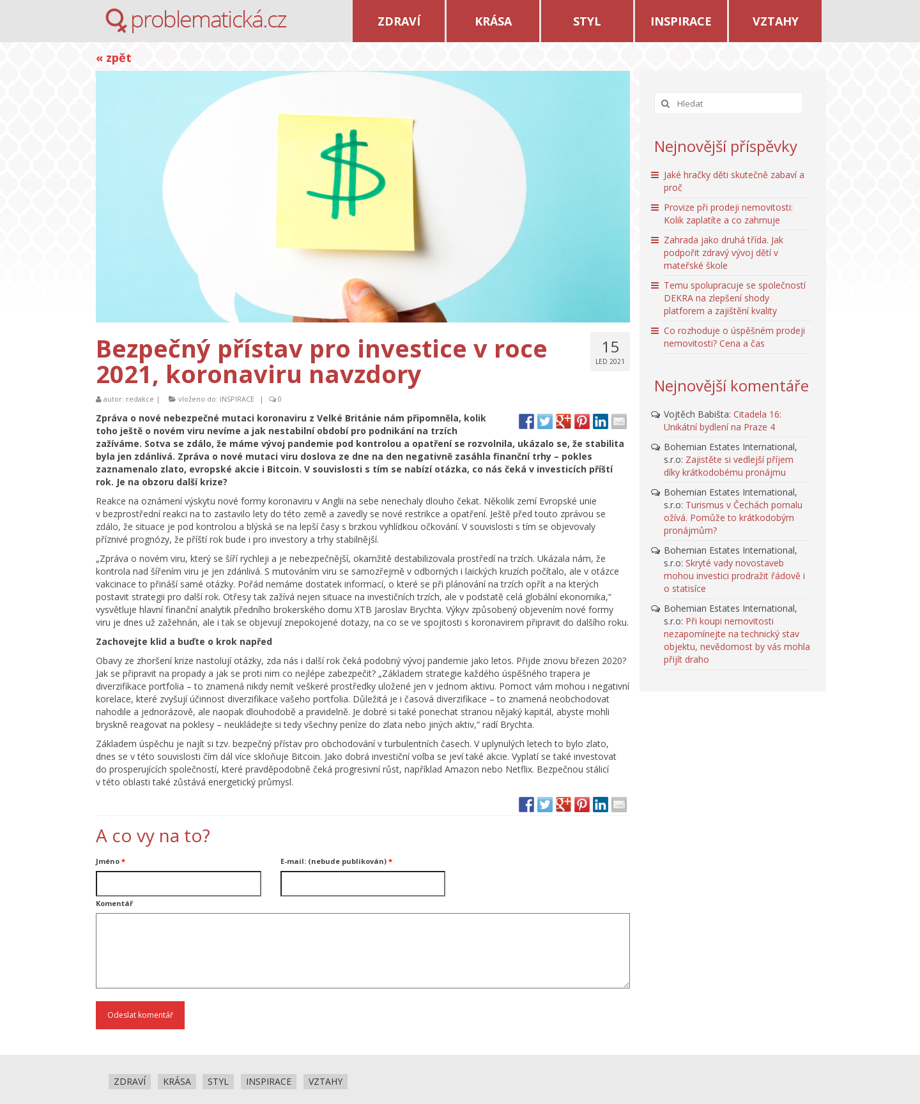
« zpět (114, 57)
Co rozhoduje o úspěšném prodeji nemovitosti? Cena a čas (734, 336)
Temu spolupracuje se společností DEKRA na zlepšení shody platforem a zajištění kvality (735, 298)
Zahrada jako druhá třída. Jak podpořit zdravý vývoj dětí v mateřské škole (723, 252)
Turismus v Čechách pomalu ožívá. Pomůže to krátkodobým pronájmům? (733, 517)
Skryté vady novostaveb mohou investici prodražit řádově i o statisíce (734, 575)
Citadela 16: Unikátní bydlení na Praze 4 (722, 420)
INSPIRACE (681, 21)
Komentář (114, 903)
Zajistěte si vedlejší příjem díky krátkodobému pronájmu (728, 465)
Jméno (110, 861)
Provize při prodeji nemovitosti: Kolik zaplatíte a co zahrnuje (728, 213)
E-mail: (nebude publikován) (336, 861)
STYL (587, 21)
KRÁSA (493, 21)
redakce (140, 399)
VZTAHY (776, 21)
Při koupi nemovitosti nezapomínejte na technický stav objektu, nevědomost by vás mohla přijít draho (737, 640)
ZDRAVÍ (399, 21)
